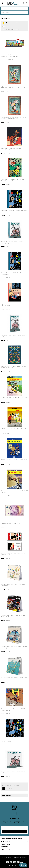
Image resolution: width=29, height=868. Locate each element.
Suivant (17, 788)
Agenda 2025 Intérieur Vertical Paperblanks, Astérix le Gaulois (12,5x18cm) (14, 117)
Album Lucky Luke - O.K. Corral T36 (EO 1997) (14, 428)
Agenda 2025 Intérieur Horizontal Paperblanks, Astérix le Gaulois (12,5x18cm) (13, 86)
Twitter (12, 866)
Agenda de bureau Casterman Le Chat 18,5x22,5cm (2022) (12, 242)
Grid (3, 23)
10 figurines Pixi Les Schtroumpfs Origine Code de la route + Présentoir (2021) (14, 55)
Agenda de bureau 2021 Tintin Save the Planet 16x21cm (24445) (12, 180)
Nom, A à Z (14, 26)
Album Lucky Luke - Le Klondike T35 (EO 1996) (14, 397)
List (6, 23)
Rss (16, 866)
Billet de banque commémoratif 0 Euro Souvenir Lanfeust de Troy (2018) (12, 522)
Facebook (9, 866)
